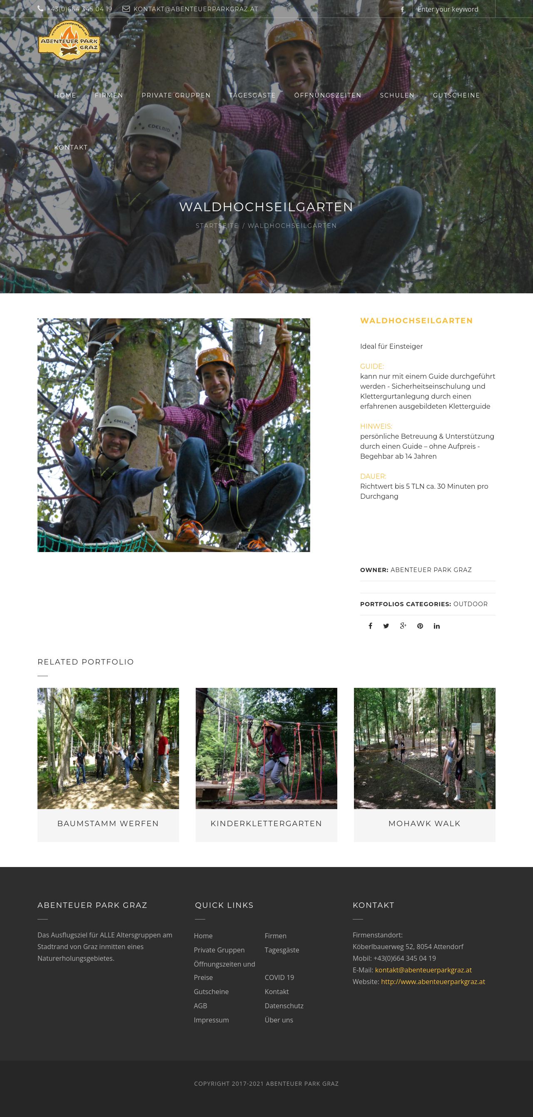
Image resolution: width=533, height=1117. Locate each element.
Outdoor (470, 604)
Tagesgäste (252, 95)
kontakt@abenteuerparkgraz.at (423, 970)
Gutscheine (457, 95)
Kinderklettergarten (267, 823)
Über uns (279, 1020)
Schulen (397, 95)
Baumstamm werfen (108, 823)
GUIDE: (372, 366)
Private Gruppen (176, 95)
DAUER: (373, 476)
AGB (200, 1005)
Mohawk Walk (425, 823)
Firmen (109, 95)
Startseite (217, 226)
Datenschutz (284, 1005)
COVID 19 (279, 977)
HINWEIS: (376, 426)
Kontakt (71, 147)
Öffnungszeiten (328, 95)
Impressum (211, 1020)
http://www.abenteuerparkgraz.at (433, 981)
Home (65, 95)
